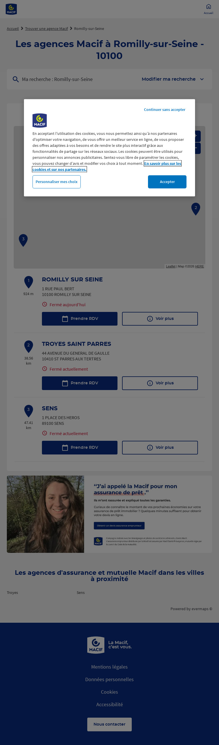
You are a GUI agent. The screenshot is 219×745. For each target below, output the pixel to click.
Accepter (167, 181)
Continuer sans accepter (164, 109)
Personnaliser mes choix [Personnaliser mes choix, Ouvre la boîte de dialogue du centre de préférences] (57, 181)
